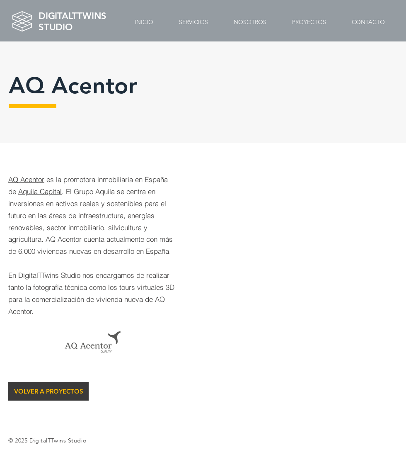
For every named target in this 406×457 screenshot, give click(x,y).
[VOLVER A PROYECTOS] (48, 391)
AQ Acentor (26, 179)
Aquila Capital (40, 191)
